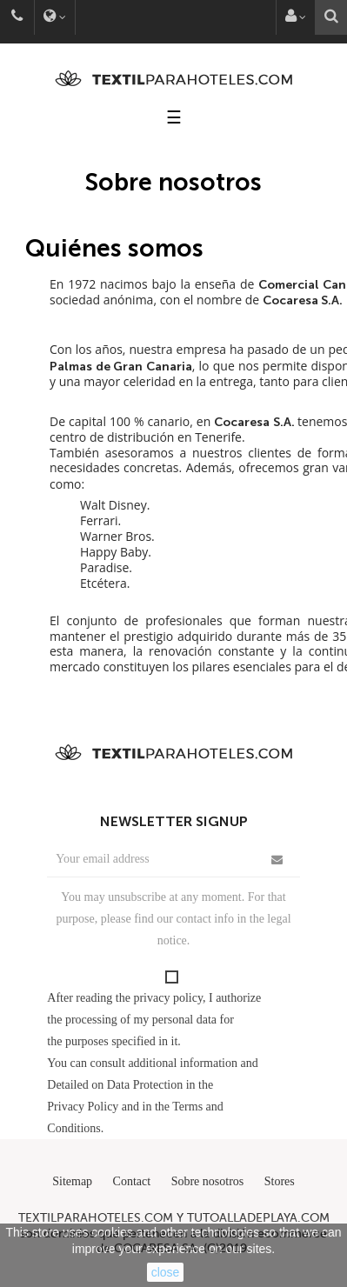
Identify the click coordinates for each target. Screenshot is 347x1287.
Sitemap (72, 1181)
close (165, 1272)
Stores (279, 1181)
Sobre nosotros (207, 1181)
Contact (132, 1181)
